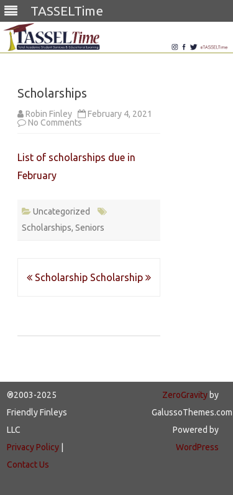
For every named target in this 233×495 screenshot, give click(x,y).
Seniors (89, 228)
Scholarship (57, 277)
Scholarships (46, 228)
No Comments (55, 122)
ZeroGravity (185, 395)
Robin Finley (48, 114)
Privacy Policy (33, 447)
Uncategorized (61, 211)
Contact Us (28, 465)
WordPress (197, 447)
